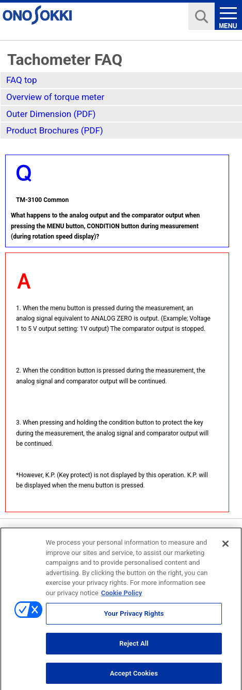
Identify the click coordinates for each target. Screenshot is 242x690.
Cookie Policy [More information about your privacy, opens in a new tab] (121, 596)
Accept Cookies (134, 677)
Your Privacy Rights (134, 617)
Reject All (134, 647)
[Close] (225, 547)
